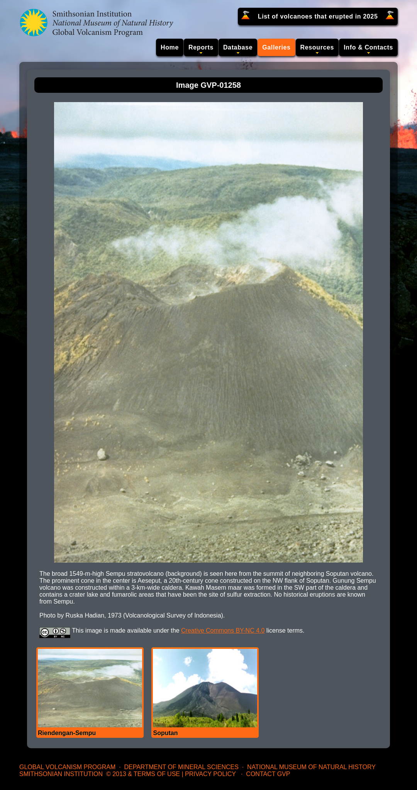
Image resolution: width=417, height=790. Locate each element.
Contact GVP (268, 774)
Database (238, 47)
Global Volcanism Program (67, 767)
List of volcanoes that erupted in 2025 (318, 16)
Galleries (276, 47)
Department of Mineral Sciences (181, 767)
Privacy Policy (210, 774)
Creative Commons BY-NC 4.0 (222, 630)
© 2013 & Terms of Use (143, 774)
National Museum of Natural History (311, 767)
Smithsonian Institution (61, 774)
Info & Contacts (368, 47)
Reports (201, 47)
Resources (317, 47)
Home (170, 47)
